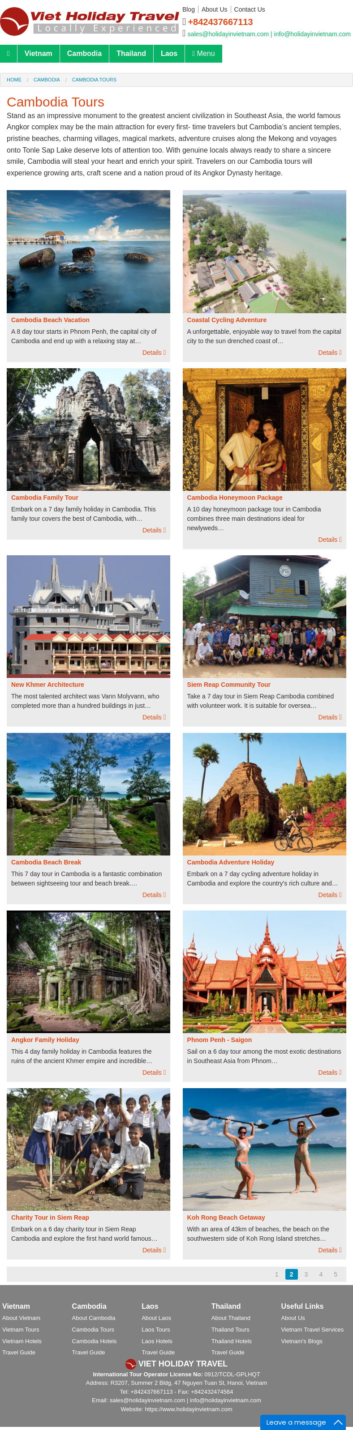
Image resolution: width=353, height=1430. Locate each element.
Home (14, 79)
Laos (169, 53)
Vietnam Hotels (22, 1341)
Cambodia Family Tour (44, 497)
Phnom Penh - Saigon (219, 1039)
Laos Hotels (157, 1341)
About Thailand (230, 1318)
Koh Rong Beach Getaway (226, 1217)
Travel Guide (18, 1352)
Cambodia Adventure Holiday (231, 862)
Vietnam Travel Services (312, 1329)
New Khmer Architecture (47, 684)
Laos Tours (156, 1329)
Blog (188, 9)
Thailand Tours (230, 1329)
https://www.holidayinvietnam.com (188, 1409)
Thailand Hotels (231, 1341)
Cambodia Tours (94, 79)
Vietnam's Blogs (302, 1341)
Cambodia (84, 53)
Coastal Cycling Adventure (227, 319)
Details (154, 352)
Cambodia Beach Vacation (50, 319)
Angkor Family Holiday (45, 1039)
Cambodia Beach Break (46, 862)
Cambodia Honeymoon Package (235, 497)
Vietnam (38, 53)
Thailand (131, 53)
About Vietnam (21, 1318)
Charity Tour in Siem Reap (50, 1217)
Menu (203, 53)
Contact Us (249, 9)
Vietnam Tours (20, 1329)
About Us (215, 9)
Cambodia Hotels (94, 1341)
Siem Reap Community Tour (229, 684)
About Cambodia (94, 1318)
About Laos (156, 1318)
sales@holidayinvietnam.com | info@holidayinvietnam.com (269, 34)
